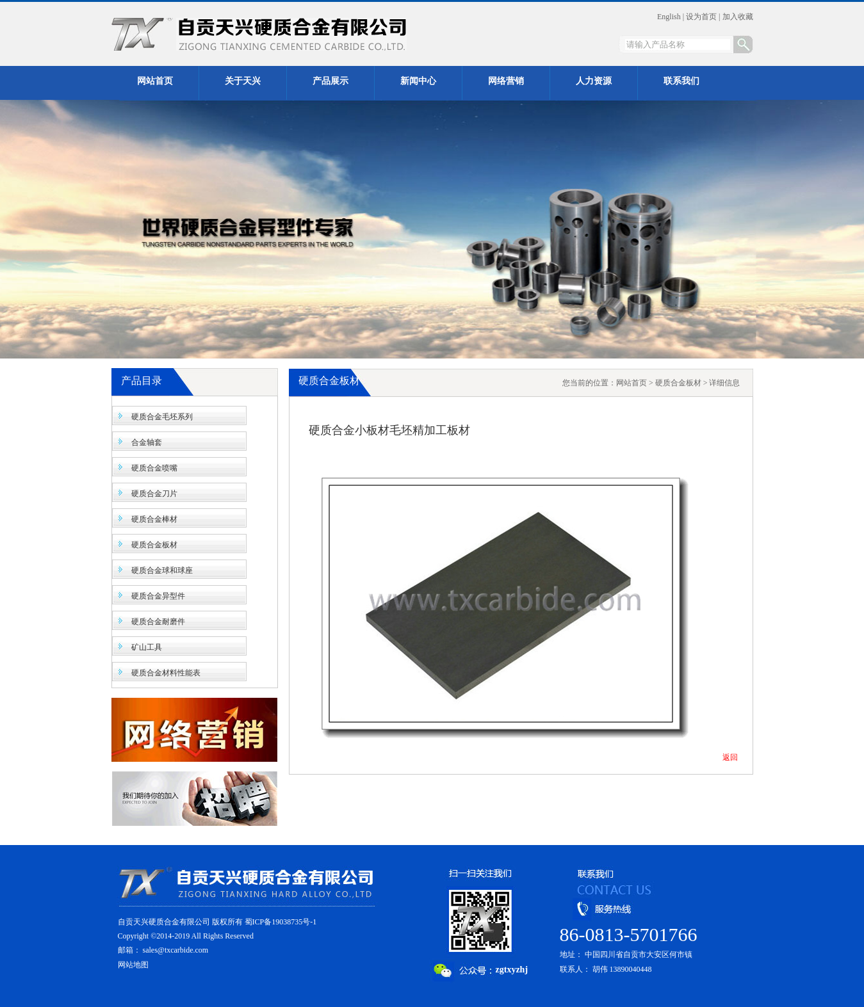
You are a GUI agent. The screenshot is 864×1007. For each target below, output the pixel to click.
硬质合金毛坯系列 (162, 416)
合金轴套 (146, 442)
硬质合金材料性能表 (165, 672)
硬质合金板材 (154, 544)
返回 (730, 757)
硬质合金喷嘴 (154, 467)
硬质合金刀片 (154, 493)
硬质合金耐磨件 (158, 621)
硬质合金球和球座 (162, 570)
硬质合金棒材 (154, 519)
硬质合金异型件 (158, 596)
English (669, 16)
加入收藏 (737, 16)
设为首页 (701, 16)
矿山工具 (146, 647)
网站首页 (631, 382)
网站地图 (133, 964)
